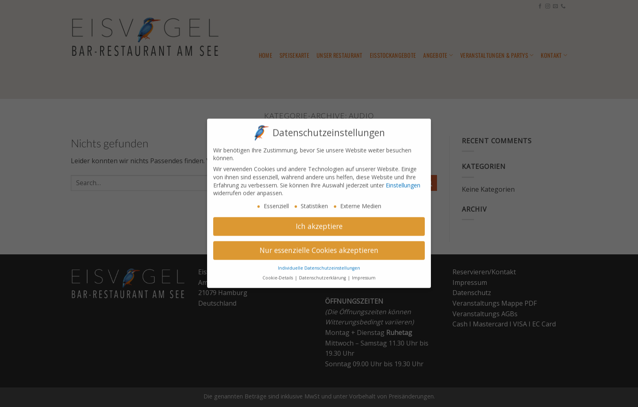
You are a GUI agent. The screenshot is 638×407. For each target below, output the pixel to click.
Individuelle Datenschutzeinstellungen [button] (319, 262)
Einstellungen (403, 180)
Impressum (364, 272)
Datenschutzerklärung (323, 272)
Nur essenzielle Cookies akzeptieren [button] (319, 244)
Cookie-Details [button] (278, 272)
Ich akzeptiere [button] (319, 220)
